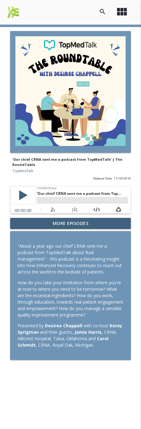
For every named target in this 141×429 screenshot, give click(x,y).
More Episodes (71, 223)
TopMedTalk (22, 170)
